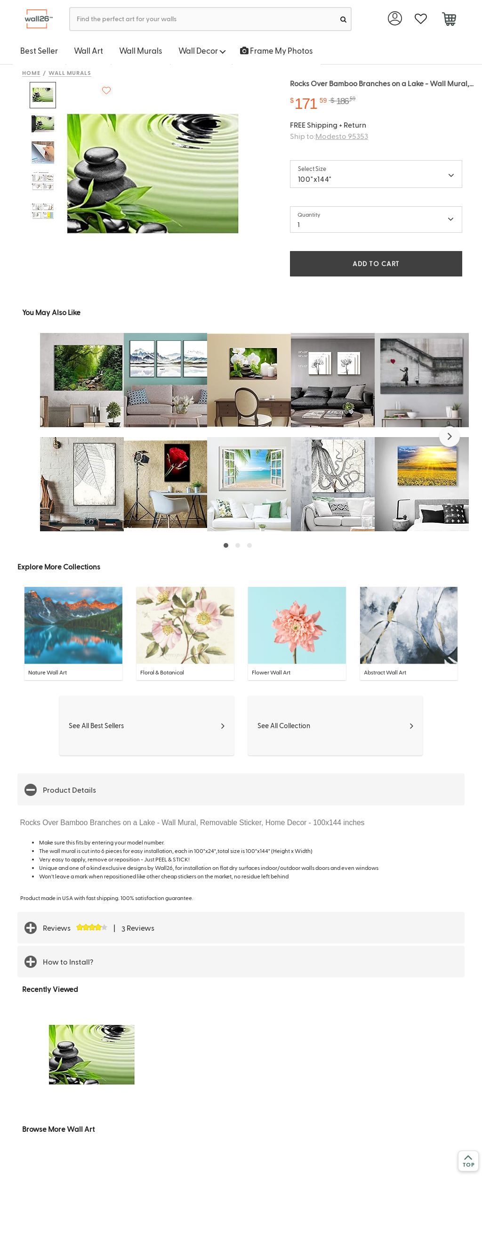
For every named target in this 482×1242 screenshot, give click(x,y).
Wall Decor (202, 50)
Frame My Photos (276, 50)
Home (31, 72)
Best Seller (39, 50)
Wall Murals (140, 50)
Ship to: (329, 135)
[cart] (448, 20)
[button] (449, 436)
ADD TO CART (376, 264)
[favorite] (420, 19)
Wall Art (88, 50)
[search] (343, 19)
